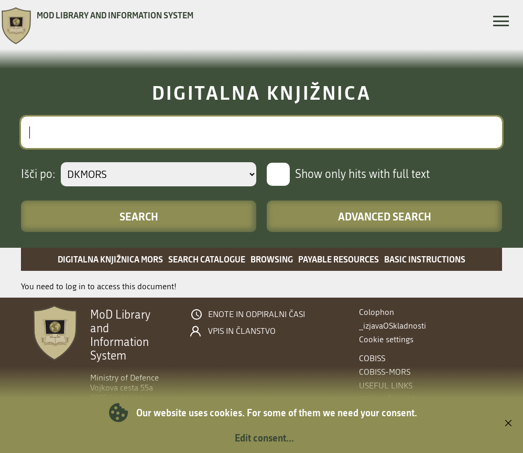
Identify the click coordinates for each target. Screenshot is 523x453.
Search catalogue (206, 259)
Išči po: (38, 174)
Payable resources (338, 259)
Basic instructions (424, 259)
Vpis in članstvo (242, 331)
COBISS (372, 358)
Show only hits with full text (362, 174)
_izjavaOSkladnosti (392, 326)
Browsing (271, 259)
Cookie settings (386, 339)
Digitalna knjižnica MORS (110, 259)
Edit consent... (264, 438)
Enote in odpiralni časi (256, 314)
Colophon (376, 312)
